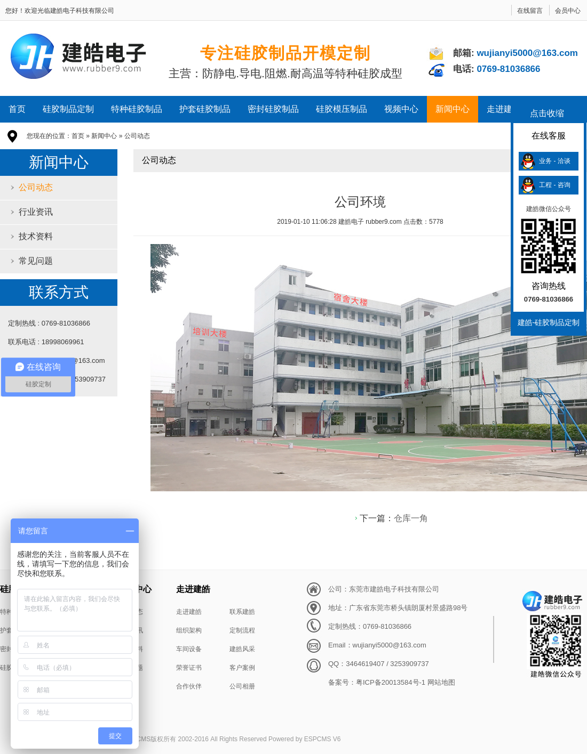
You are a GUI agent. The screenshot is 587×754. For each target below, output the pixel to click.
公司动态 (137, 136)
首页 (17, 108)
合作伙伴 (189, 686)
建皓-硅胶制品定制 (549, 322)
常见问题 (36, 260)
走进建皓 (504, 108)
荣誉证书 (189, 667)
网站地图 (441, 682)
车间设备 (189, 649)
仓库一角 (411, 518)
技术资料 (36, 236)
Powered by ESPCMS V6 (304, 739)
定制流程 (242, 630)
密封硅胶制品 (273, 108)
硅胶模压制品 (341, 108)
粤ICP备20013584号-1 (390, 682)
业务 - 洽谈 (554, 161)
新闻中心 (452, 108)
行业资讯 (36, 211)
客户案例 (242, 667)
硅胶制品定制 (68, 108)
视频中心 (401, 108)
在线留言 (530, 10)
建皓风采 (242, 649)
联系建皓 (242, 611)
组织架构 (189, 630)
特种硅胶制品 (136, 108)
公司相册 (242, 686)
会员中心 (568, 10)
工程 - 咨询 (554, 185)
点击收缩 (547, 113)
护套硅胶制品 (205, 108)
